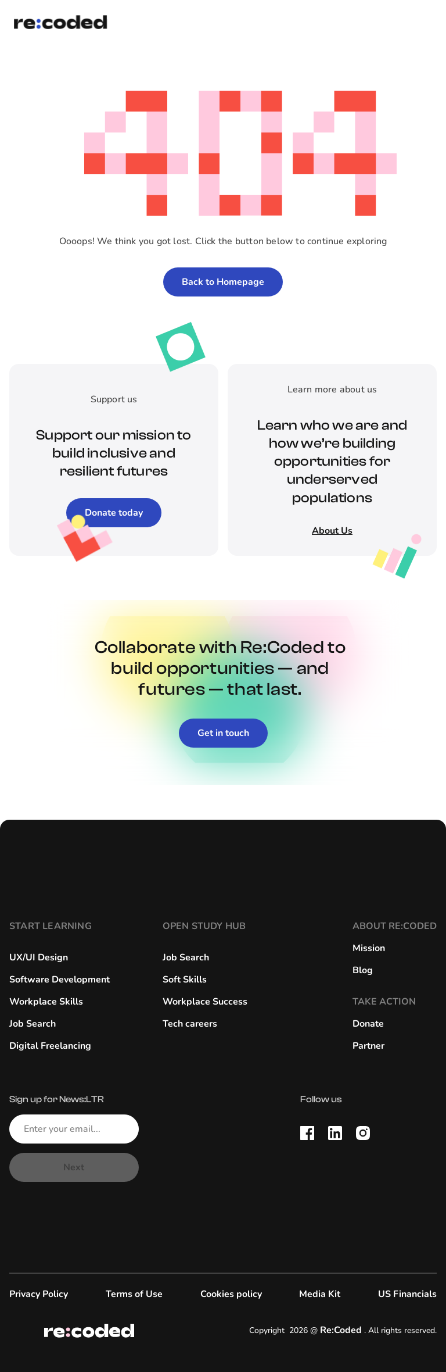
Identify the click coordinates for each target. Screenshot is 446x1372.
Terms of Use (134, 1294)
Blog (363, 970)
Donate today (114, 512)
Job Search (32, 1023)
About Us (332, 530)
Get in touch (223, 733)
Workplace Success (205, 1001)
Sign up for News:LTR (56, 1099)
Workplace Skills (46, 1001)
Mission (369, 948)
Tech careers (190, 1023)
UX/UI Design (38, 957)
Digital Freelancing (50, 1045)
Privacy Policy (38, 1294)
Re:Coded (341, 1330)
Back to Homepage (223, 282)
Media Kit (319, 1294)
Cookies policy (231, 1294)
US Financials (407, 1294)
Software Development (59, 979)
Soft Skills (185, 979)
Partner (368, 1045)
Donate (368, 1023)
